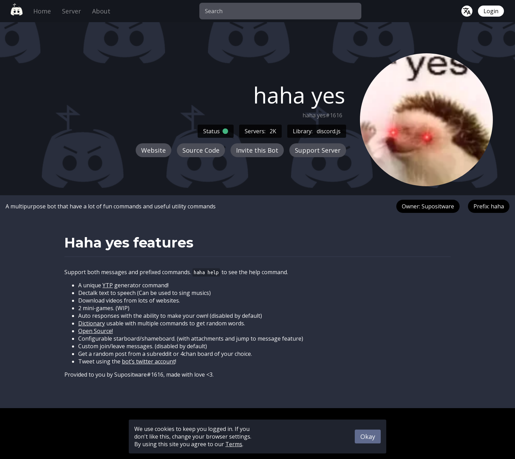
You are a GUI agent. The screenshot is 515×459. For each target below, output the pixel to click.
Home (42, 11)
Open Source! (95, 331)
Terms (233, 444)
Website (153, 150)
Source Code (200, 150)
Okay (367, 436)
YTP (107, 285)
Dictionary (91, 323)
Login (491, 11)
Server (71, 11)
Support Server (318, 150)
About (101, 11)
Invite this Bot (257, 150)
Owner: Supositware (428, 206)
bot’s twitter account (148, 361)
